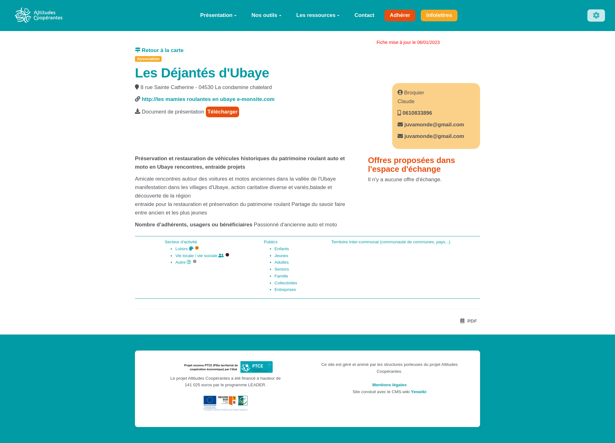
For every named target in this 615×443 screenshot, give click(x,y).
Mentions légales (389, 384)
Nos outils (266, 15)
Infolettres (439, 15)
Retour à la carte (159, 50)
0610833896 (416, 113)
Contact (364, 15)
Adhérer (400, 15)
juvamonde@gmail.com (434, 125)
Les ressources (318, 15)
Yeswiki (418, 391)
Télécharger (222, 112)
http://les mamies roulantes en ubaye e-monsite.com (208, 99)
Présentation (218, 15)
